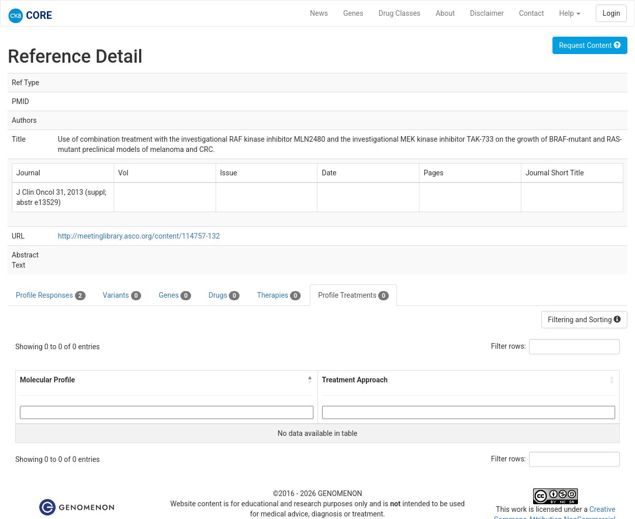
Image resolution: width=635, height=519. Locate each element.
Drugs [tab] (224, 295)
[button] (310, 380)
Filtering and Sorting (584, 320)
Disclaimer (487, 13)
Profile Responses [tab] (51, 295)
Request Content (590, 45)
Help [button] (569, 13)
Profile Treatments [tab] (353, 295)
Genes (353, 13)
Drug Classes (399, 13)
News (319, 13)
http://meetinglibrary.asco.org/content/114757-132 (139, 236)
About (445, 13)
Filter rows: (508, 346)
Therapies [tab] (279, 295)
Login (611, 13)
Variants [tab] (122, 295)
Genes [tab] (174, 295)
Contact (531, 13)
